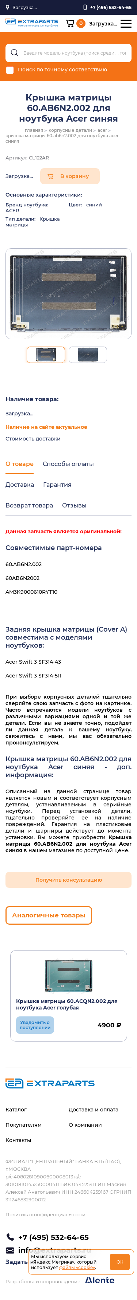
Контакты (18, 1140)
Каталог (16, 1109)
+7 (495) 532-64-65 (53, 1237)
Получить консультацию (68, 880)
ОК (120, 1262)
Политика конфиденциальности (45, 1214)
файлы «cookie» (77, 1267)
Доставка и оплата (93, 1109)
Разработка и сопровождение (59, 1280)
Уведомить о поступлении (35, 1025)
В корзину (74, 176)
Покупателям (23, 1125)
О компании (85, 1125)
